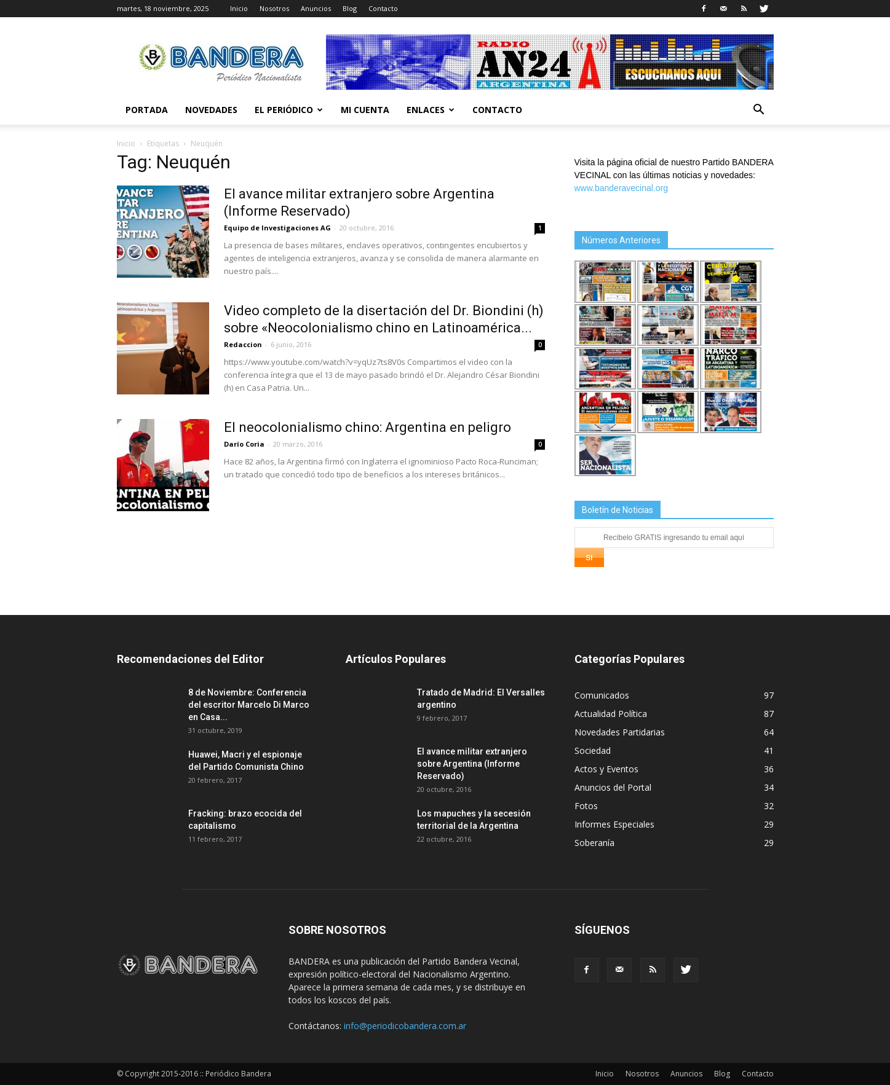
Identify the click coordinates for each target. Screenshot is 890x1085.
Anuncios (316, 8)
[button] (759, 111)
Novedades (211, 110)
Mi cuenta (365, 110)
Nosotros (274, 8)
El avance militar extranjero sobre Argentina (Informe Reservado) (472, 763)
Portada (146, 110)
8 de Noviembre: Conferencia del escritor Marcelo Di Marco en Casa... (248, 704)
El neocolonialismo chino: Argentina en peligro (367, 427)
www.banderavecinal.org (621, 188)
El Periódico (289, 110)
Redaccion (243, 344)
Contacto (383, 8)
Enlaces (431, 110)
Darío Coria (244, 443)
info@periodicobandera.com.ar (405, 1026)
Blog (350, 8)
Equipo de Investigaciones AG (277, 227)
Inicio (239, 8)
